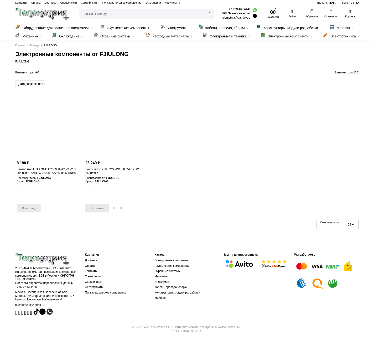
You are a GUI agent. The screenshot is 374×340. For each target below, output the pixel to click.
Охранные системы (113, 35)
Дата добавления (30, 84)
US (352, 2)
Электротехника (341, 35)
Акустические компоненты (126, 27)
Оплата (35, 2)
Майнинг (341, 27)
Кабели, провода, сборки (223, 27)
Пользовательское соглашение (121, 2)
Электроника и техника (226, 35)
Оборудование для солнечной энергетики (53, 27)
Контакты (21, 2)
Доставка (50, 2)
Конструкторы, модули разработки (288, 27)
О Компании (153, 2)
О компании (93, 276)
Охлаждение (67, 35)
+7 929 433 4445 (239, 9)
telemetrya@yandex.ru (29, 305)
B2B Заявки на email (236, 13)
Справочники (68, 2)
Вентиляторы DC (346, 72)
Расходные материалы (168, 35)
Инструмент (175, 27)
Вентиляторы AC (27, 72)
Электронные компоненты (286, 35)
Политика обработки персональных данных (44, 283)
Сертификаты (89, 2)
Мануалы (171, 2)
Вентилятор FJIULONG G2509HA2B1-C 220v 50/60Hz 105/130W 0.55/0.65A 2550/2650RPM (46, 171)
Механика (28, 35)
